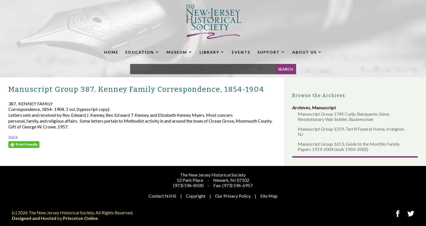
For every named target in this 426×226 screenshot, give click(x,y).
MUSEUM (177, 52)
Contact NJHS (162, 195)
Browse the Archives (318, 95)
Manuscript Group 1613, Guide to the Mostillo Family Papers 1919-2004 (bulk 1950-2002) (349, 146)
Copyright (195, 195)
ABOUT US (304, 52)
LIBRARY (209, 52)
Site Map (269, 195)
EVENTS (241, 52)
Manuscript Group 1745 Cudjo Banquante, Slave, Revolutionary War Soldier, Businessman (344, 116)
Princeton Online (80, 218)
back (13, 137)
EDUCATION (139, 52)
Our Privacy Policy (233, 195)
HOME (111, 52)
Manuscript (324, 107)
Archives (301, 107)
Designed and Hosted (34, 218)
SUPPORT (268, 52)
